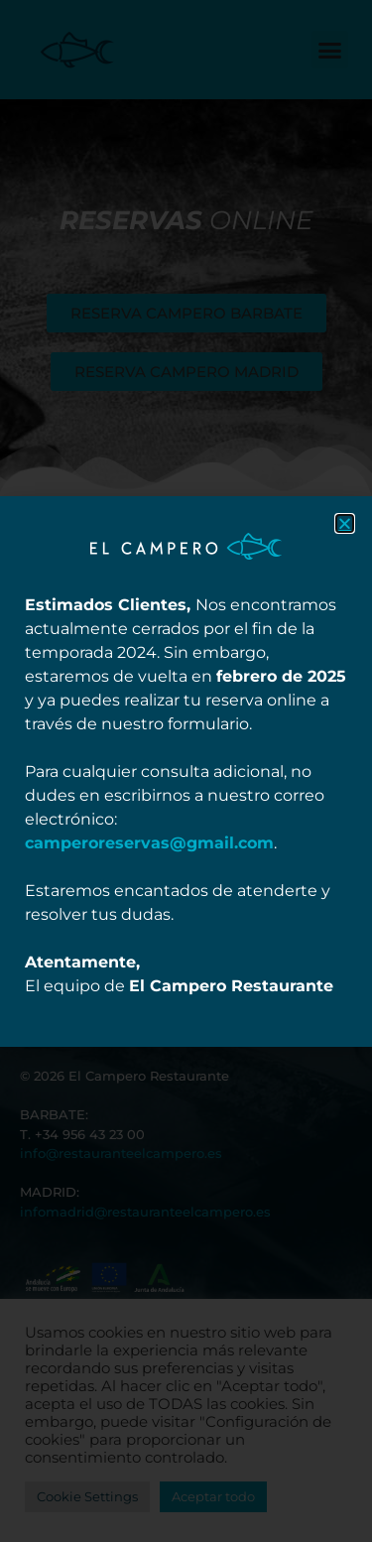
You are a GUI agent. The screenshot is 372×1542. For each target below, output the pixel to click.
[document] (186, 771)
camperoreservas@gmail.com (149, 843)
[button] (344, 523)
